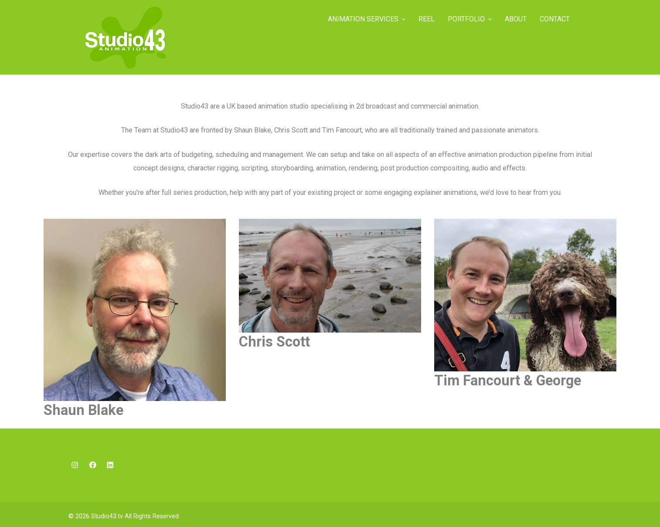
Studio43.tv (107, 516)
